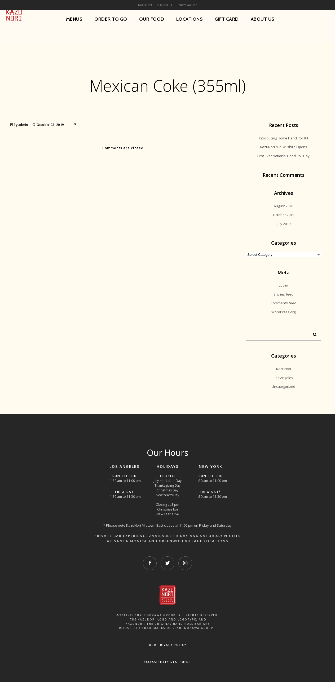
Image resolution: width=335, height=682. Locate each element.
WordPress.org (283, 312)
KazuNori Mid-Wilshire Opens (283, 146)
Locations (189, 19)
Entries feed (283, 294)
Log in (283, 285)
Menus (74, 19)
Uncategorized (283, 386)
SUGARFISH (165, 5)
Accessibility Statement (167, 662)
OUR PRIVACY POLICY (167, 645)
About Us (263, 19)
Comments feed (283, 303)
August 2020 (283, 206)
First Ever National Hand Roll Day (283, 155)
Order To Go (110, 19)
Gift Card (227, 19)
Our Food (151, 19)
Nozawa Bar (188, 5)
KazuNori (283, 368)
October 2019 (283, 214)
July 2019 (283, 223)
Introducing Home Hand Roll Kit (283, 138)
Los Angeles (283, 377)
